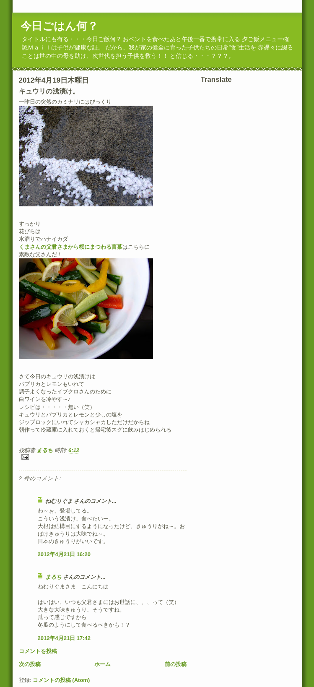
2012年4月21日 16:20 (64, 554)
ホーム (102, 664)
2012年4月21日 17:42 (64, 638)
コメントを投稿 (38, 651)
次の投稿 (30, 664)
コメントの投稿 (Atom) (61, 680)
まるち (53, 577)
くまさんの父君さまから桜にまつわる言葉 (70, 247)
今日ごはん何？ (59, 26)
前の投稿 (176, 664)
